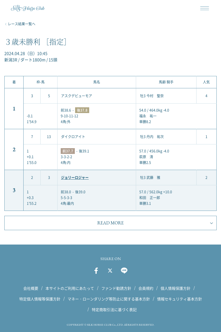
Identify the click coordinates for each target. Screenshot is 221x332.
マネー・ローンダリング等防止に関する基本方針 (109, 299)
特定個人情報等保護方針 (39, 299)
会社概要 (30, 288)
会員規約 (145, 288)
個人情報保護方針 (175, 288)
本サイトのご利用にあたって (69, 288)
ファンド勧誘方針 (116, 288)
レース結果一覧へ (21, 24)
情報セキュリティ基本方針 (179, 299)
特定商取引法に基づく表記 (114, 309)
